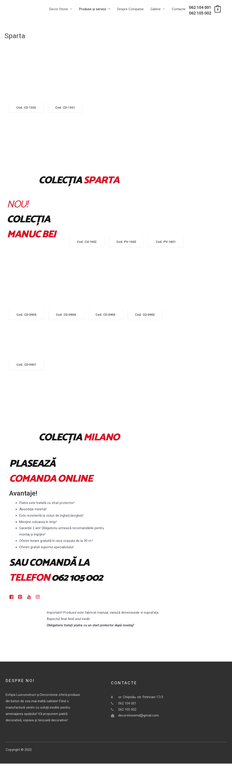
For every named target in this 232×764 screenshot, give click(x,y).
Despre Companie (130, 9)
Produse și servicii (92, 9)
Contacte (179, 9)
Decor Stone (58, 9)
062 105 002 (200, 13)
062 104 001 (200, 7)
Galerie (155, 9)
